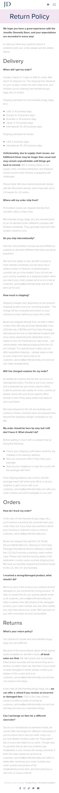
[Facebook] (20, 788)
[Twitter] (33, 788)
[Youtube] (38, 788)
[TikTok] (29, 788)
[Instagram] (24, 788)
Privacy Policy (31, 782)
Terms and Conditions (46, 782)
